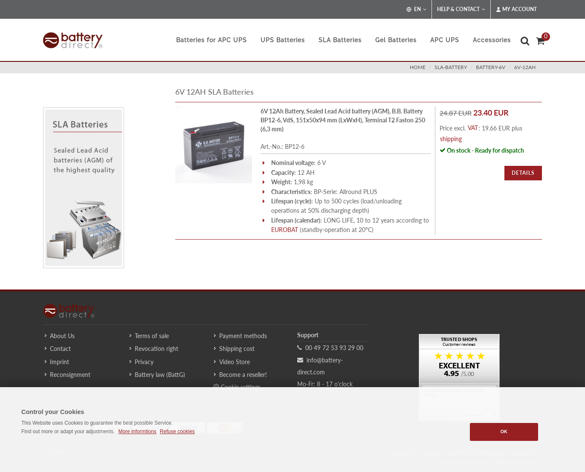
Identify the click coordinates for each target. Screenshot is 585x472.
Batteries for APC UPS (211, 40)
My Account (516, 9)
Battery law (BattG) (160, 374)
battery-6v (490, 67)
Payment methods (243, 335)
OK (503, 431)
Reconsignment (70, 374)
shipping (451, 138)
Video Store (234, 361)
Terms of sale (152, 335)
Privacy (144, 361)
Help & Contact (461, 9)
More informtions (137, 431)
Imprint (59, 361)
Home (418, 67)
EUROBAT (284, 229)
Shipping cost (237, 348)
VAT (473, 127)
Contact (60, 348)
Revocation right (156, 348)
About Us (62, 335)
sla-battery (450, 67)
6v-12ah (525, 67)
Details (523, 173)
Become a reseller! (243, 374)
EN (416, 9)
